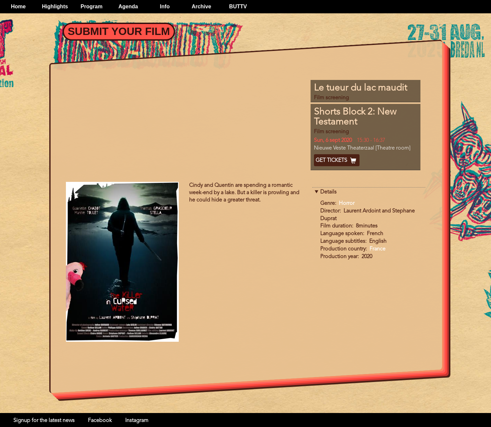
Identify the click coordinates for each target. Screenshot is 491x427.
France (377, 249)
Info (164, 6)
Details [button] (328, 192)
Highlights (55, 6)
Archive (201, 6)
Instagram (136, 420)
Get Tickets (337, 161)
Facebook (100, 420)
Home (18, 6)
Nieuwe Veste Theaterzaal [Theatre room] (362, 148)
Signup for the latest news (44, 420)
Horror (347, 203)
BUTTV (238, 6)
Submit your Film (119, 31)
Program (92, 6)
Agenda (128, 6)
